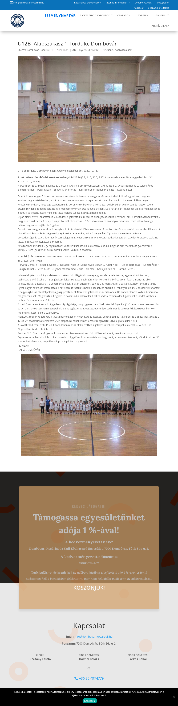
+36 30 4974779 (91, 678)
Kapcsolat (139, 8)
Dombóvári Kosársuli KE (40, 50)
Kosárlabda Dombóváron (87, 2)
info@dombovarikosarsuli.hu (28, 2)
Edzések (142, 15)
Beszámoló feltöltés (158, 8)
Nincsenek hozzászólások (117, 50)
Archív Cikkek (160, 25)
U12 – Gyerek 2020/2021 (86, 50)
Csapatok (123, 15)
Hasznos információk (116, 2)
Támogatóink (162, 2)
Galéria (160, 15)
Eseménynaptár (60, 15)
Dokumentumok (143, 2)
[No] (173, 697)
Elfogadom (89, 701)
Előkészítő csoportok (94, 15)
